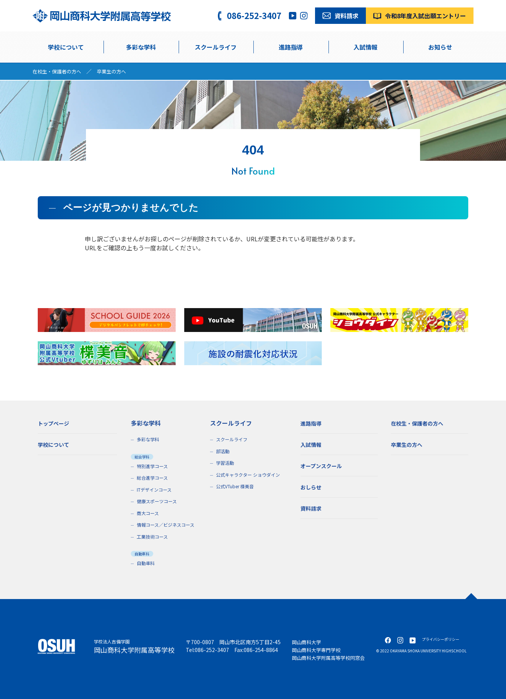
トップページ (56, 423)
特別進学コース (153, 466)
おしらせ (312, 486)
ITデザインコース (155, 489)
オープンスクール (324, 465)
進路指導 (291, 47)
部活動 (223, 451)
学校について (66, 47)
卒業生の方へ (116, 71)
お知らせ (440, 47)
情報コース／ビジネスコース (168, 524)
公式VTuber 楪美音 (236, 486)
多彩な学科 (141, 47)
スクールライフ (233, 439)
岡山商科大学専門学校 (318, 649)
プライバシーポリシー (440, 639)
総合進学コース (153, 477)
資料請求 (312, 508)
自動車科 (146, 563)
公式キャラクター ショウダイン (250, 474)
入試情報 (365, 47)
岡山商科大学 (307, 642)
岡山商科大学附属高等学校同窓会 (331, 657)
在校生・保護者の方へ (59, 71)
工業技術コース (153, 536)
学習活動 (225, 462)
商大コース (149, 513)
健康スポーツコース (158, 501)
